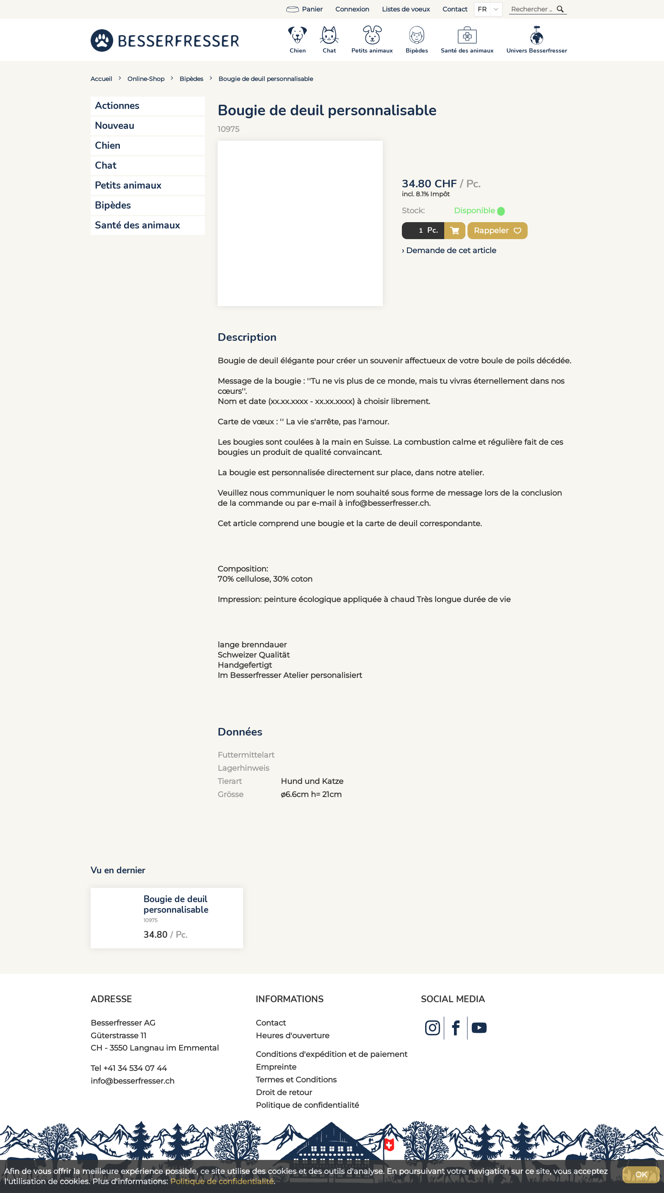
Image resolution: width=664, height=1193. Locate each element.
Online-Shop (145, 79)
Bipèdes (191, 79)
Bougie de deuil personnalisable (266, 79)
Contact (455, 9)
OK (641, 1174)
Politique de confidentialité (307, 1105)
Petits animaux (128, 185)
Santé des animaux (137, 225)
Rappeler (497, 230)
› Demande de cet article (449, 250)
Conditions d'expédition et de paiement (331, 1054)
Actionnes (117, 105)
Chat (105, 165)
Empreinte (276, 1066)
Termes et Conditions (296, 1079)
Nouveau (114, 125)
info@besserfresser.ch (132, 1080)
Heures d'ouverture (292, 1035)
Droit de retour (284, 1092)
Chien (107, 145)
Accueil (101, 79)
